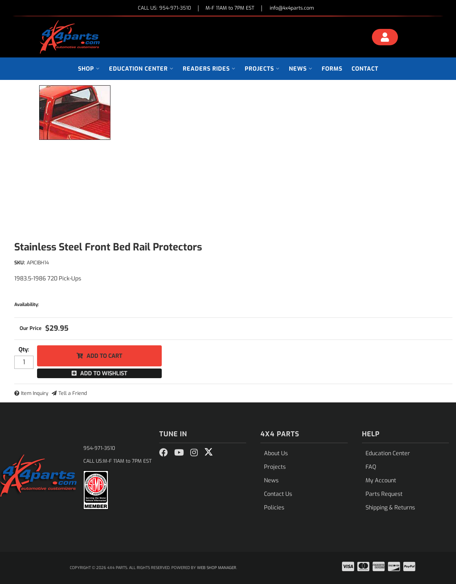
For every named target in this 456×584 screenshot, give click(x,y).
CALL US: (164, 8)
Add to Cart (104, 356)
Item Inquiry (34, 393)
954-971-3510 (99, 448)
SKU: (19, 262)
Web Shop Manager (216, 567)
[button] (88, 68)
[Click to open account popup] (385, 38)
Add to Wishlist (103, 373)
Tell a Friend (72, 393)
